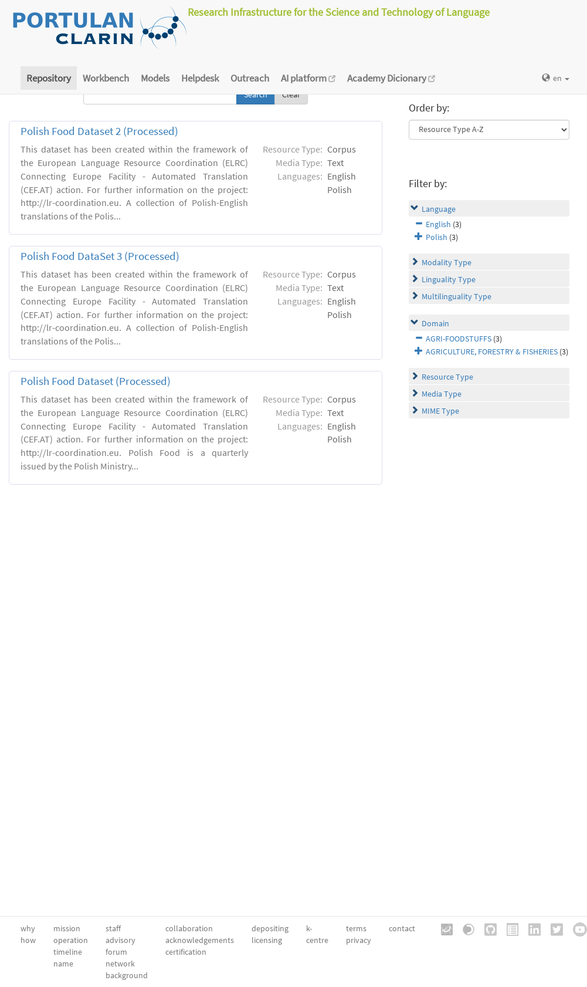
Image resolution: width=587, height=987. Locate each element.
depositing (270, 928)
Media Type (442, 393)
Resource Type (447, 376)
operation (70, 940)
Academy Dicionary (391, 78)
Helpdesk (200, 78)
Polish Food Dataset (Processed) (96, 381)
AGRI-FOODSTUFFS (458, 338)
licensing (267, 940)
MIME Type (440, 410)
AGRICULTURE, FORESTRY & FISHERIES (492, 351)
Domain (435, 323)
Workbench (106, 78)
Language (439, 209)
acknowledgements (199, 940)
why (28, 928)
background (127, 975)
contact (402, 928)
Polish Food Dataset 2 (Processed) (99, 131)
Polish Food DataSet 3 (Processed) (100, 256)
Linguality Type (449, 279)
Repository (48, 78)
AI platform (308, 78)
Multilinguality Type (456, 296)
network (120, 963)
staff (113, 928)
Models (155, 78)
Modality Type (446, 262)
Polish (436, 237)
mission (66, 928)
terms (356, 928)
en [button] (555, 78)
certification (185, 952)
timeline (67, 952)
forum (116, 952)
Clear (291, 94)
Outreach (249, 78)
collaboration (189, 928)
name (63, 963)
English (438, 224)
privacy (358, 940)
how (28, 940)
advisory (120, 940)
